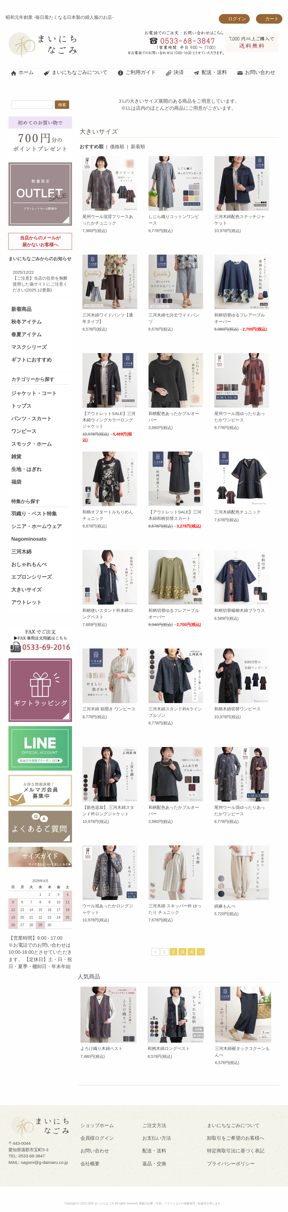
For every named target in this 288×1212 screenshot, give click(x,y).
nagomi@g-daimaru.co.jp (44, 1162)
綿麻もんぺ (224, 906)
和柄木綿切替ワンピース (237, 708)
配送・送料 (210, 72)
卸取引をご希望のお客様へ (235, 1138)
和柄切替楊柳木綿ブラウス (239, 610)
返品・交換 (154, 1163)
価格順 (117, 146)
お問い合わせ (256, 72)
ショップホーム (97, 1125)
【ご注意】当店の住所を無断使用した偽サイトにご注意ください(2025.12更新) (40, 284)
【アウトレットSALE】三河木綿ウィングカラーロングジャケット (108, 419)
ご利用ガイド (136, 72)
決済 (174, 72)
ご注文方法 (154, 1125)
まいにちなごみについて (75, 72)
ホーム (22, 72)
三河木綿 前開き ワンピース (108, 708)
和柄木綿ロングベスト (169, 1048)
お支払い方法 (156, 1138)
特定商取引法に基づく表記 (235, 1150)
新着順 (138, 146)
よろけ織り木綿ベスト (101, 1048)
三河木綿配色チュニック (237, 512)
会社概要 (90, 1163)
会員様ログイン (97, 1138)
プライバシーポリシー (231, 1163)
